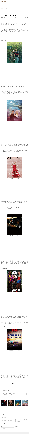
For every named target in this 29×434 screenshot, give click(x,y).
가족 (22, 418)
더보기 (15, 422)
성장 (26, 419)
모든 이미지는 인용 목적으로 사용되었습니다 (7, 420)
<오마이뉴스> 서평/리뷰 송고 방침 (5, 418)
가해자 (18, 419)
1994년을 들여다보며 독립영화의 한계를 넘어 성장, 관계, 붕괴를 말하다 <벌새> (9, 393)
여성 (17, 415)
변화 (24, 415)
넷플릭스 (20, 420)
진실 (22, 421)
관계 (15, 418)
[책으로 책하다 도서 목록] (4, 417)
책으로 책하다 (3, 1)
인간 (15, 419)
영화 (15, 420)
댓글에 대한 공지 (3, 415)
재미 (20, 421)
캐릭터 (20, 418)
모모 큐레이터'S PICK (4, 390)
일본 (26, 415)
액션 (20, 419)
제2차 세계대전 (17, 421)
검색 (13, 428)
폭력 (17, 418)
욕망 (15, 415)
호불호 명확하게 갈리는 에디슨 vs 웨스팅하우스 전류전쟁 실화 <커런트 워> (9, 392)
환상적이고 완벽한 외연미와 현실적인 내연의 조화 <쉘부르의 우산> (8, 394)
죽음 (24, 419)
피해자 (25, 418)
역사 (17, 420)
